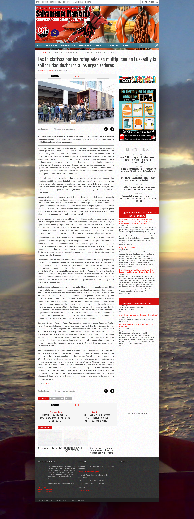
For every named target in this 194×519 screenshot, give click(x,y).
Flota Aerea (66, 2)
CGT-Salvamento (47, 70)
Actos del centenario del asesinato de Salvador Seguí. (138, 315)
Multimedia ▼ (85, 45)
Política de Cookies (45, 508)
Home (40, 52)
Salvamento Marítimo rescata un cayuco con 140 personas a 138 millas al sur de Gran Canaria (137, 170)
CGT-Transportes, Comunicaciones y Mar (137, 303)
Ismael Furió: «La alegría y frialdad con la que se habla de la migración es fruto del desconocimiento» (137, 159)
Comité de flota (55, 2)
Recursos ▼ (99, 45)
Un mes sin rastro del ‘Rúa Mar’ (50, 448)
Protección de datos (45, 506)
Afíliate (126, 45)
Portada (60, 399)
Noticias (88, 2)
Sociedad (68, 399)
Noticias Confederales (137, 216)
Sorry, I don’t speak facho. (128, 248)
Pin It (77, 76)
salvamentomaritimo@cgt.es (88, 488)
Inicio (39, 45)
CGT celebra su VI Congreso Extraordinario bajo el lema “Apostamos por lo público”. (97, 417)
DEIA (47, 384)
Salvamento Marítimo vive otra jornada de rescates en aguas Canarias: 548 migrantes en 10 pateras (138, 198)
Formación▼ (114, 45)
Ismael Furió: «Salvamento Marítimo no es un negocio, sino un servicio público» (138, 179)
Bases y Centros (42, 2)
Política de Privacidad (86, 507)
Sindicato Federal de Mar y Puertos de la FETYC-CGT (139, 213)
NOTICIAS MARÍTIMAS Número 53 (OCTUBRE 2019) (75, 449)
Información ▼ (68, 45)
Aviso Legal (42, 504)
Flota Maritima (78, 2)
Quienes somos (51, 45)
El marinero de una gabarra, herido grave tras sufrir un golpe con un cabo (55, 417)
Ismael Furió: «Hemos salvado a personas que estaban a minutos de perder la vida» (138, 188)
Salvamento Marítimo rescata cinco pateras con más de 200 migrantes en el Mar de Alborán (102, 450)
